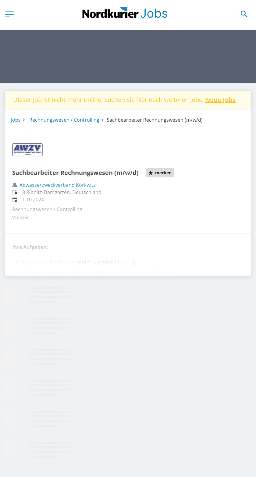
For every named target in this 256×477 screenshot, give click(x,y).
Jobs (16, 120)
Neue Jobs (220, 100)
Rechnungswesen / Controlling (64, 120)
